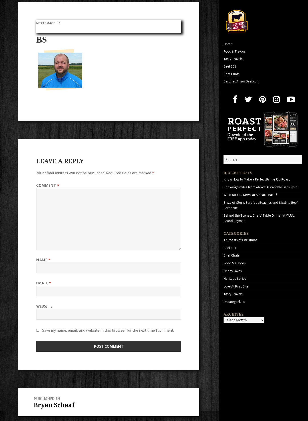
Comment (47, 185)
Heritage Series (234, 278)
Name (43, 259)
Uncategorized (234, 301)
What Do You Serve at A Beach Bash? (250, 194)
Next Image (47, 23)
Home (227, 43)
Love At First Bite (235, 286)
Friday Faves (232, 271)
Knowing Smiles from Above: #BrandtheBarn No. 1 (260, 187)
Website (44, 306)
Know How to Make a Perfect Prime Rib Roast (256, 179)
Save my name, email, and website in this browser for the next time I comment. (108, 330)
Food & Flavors (234, 51)
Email (43, 283)
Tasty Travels (233, 58)
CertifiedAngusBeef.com (241, 81)
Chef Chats (231, 74)
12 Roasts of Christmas (240, 240)
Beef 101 (229, 66)
